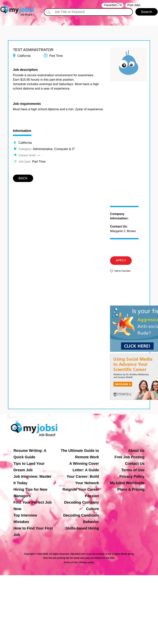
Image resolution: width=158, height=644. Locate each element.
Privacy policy (86, 562)
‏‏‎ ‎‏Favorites (112, 5)
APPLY (121, 260)
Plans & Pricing (131, 489)
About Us (136, 451)
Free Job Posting (129, 457)
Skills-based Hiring (82, 528)
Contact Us (135, 463)
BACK (23, 178)
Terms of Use (132, 470)
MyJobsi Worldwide (127, 483)
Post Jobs (133, 5)
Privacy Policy (132, 476)
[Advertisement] (124, 146)
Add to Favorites (122, 271)
